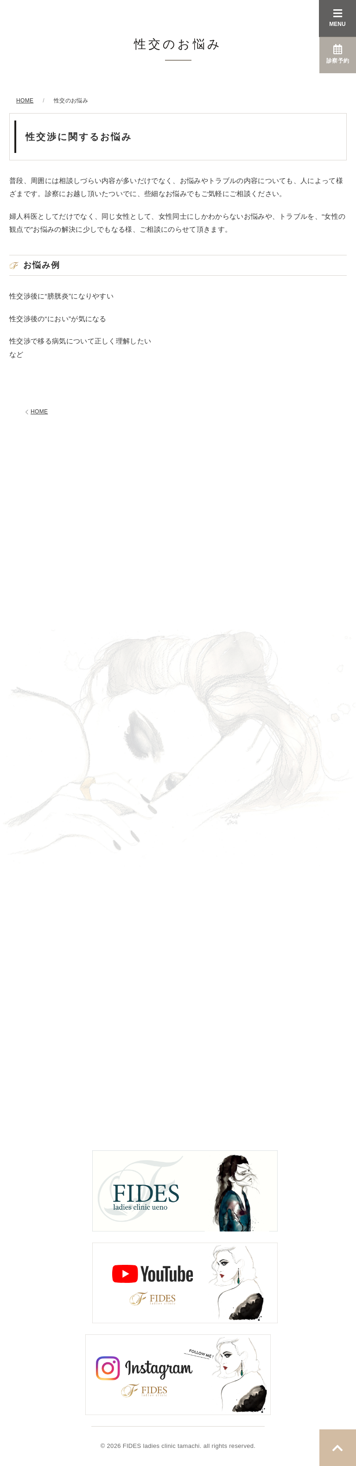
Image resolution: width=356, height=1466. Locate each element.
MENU (337, 17)
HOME (35, 412)
